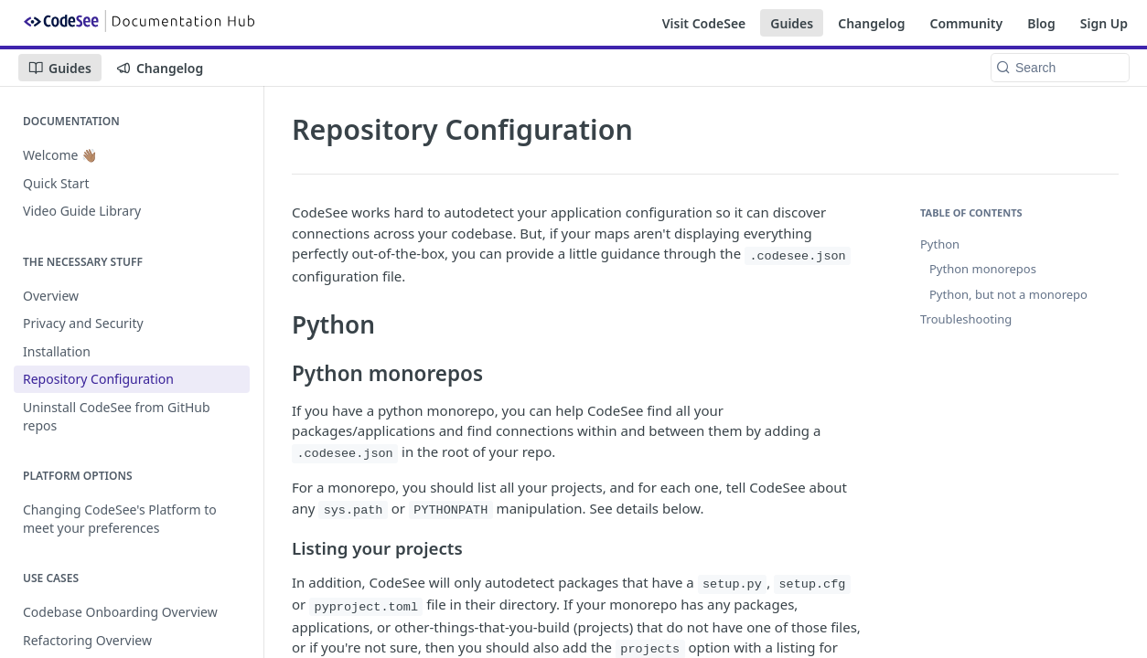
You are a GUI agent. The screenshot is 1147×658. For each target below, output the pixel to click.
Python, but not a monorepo (1008, 294)
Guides (791, 23)
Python (939, 244)
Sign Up (1104, 23)
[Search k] (1060, 67)
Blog (1041, 23)
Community (966, 23)
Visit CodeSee (704, 23)
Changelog (871, 23)
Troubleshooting (966, 319)
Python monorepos (982, 268)
